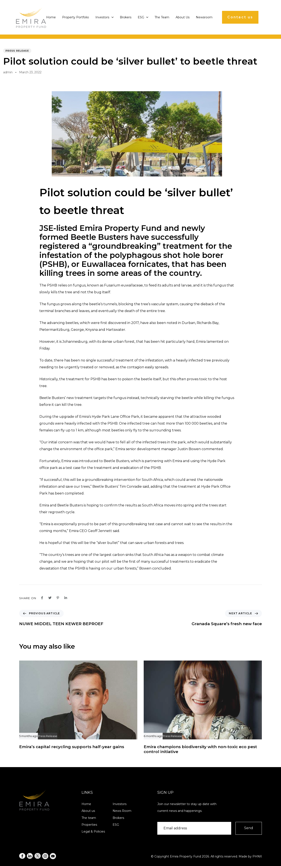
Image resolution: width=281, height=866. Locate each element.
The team (89, 818)
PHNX (257, 856)
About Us (182, 17)
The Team (162, 17)
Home (51, 17)
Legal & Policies (93, 831)
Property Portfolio (75, 17)
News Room (122, 811)
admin (8, 72)
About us (88, 811)
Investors (104, 17)
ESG (143, 17)
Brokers (125, 17)
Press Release (17, 50)
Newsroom (204, 17)
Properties (89, 825)
